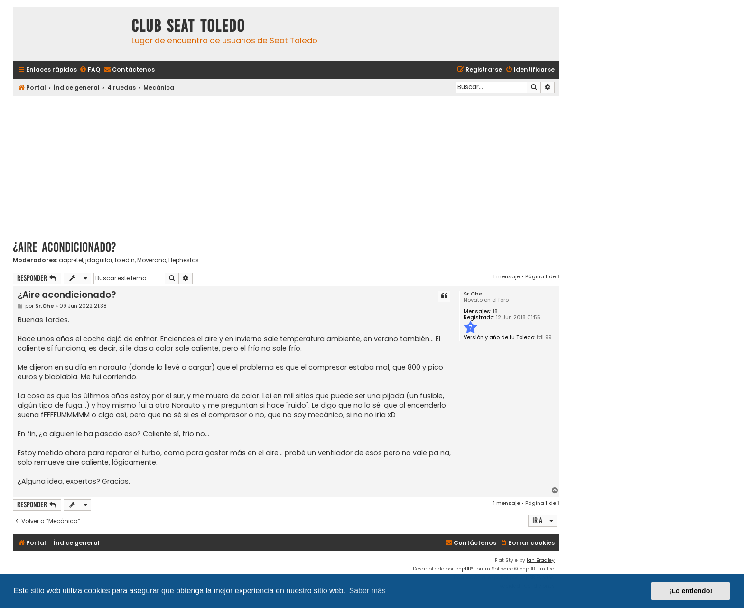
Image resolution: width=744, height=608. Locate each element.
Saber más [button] (367, 591)
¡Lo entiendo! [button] (690, 591)
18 (495, 311)
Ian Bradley (541, 560)
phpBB (463, 568)
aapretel (71, 260)
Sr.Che (473, 294)
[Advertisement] (286, 164)
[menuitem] (89, 70)
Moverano (151, 260)
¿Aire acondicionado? (64, 247)
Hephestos (183, 260)
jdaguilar (98, 260)
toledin (125, 260)
